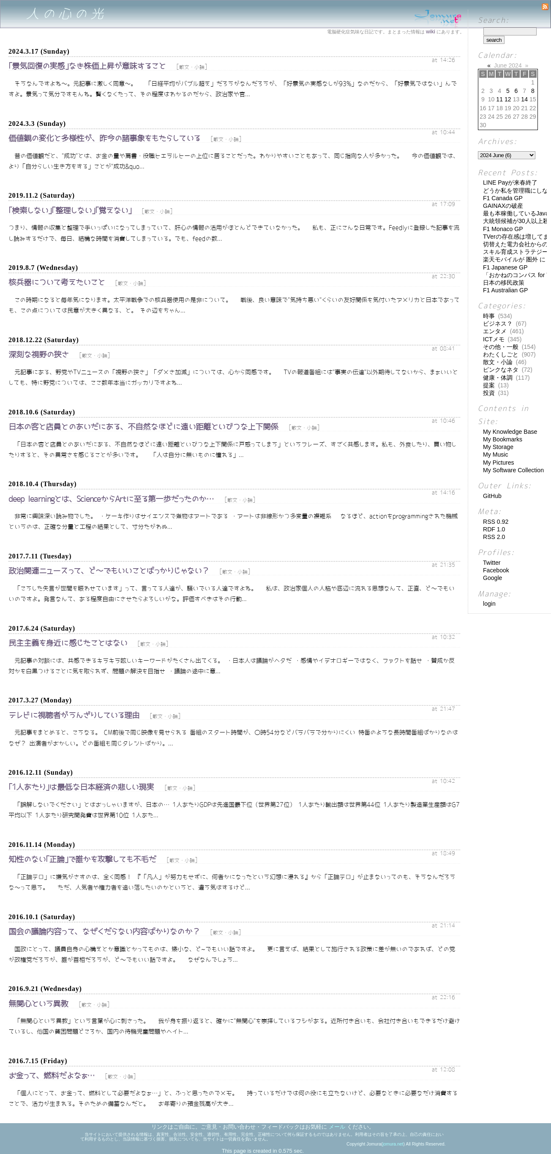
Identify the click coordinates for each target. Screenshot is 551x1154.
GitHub (492, 496)
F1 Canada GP (503, 198)
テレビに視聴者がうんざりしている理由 (73, 715)
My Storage (498, 447)
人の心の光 (66, 14)
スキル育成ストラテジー (515, 251)
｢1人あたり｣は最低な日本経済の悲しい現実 (81, 787)
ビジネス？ (498, 323)
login (489, 603)
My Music (495, 454)
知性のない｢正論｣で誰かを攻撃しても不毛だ (82, 859)
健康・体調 (498, 377)
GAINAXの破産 (503, 205)
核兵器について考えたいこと (56, 282)
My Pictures (498, 462)
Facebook (496, 570)
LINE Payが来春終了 (510, 182)
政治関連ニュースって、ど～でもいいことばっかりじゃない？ (108, 571)
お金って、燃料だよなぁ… (51, 1076)
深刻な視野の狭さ (38, 355)
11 (499, 99)
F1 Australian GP (505, 290)
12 (508, 99)
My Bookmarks (502, 439)
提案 (489, 385)
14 (524, 99)
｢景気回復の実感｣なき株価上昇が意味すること (87, 66)
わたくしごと (500, 354)
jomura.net (392, 1144)
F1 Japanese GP (505, 267)
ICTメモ (494, 339)
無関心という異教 (38, 1004)
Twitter (491, 562)
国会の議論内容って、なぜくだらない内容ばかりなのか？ (104, 932)
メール (337, 1127)
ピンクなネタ (500, 369)
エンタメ (495, 331)
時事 (489, 316)
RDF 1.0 (494, 529)
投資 (489, 392)
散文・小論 (192, 67)
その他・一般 (500, 346)
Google (492, 577)
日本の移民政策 (503, 282)
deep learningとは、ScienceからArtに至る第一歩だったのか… (111, 499)
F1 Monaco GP (503, 229)
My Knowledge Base (510, 431)
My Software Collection (513, 470)
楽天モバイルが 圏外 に (514, 259)
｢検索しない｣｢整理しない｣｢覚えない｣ (69, 211)
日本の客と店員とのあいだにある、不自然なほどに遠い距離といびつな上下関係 (143, 427)
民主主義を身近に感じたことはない (67, 643)
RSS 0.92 (495, 521)
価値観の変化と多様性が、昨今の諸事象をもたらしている (104, 138)
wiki (430, 31)
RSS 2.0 (494, 536)
